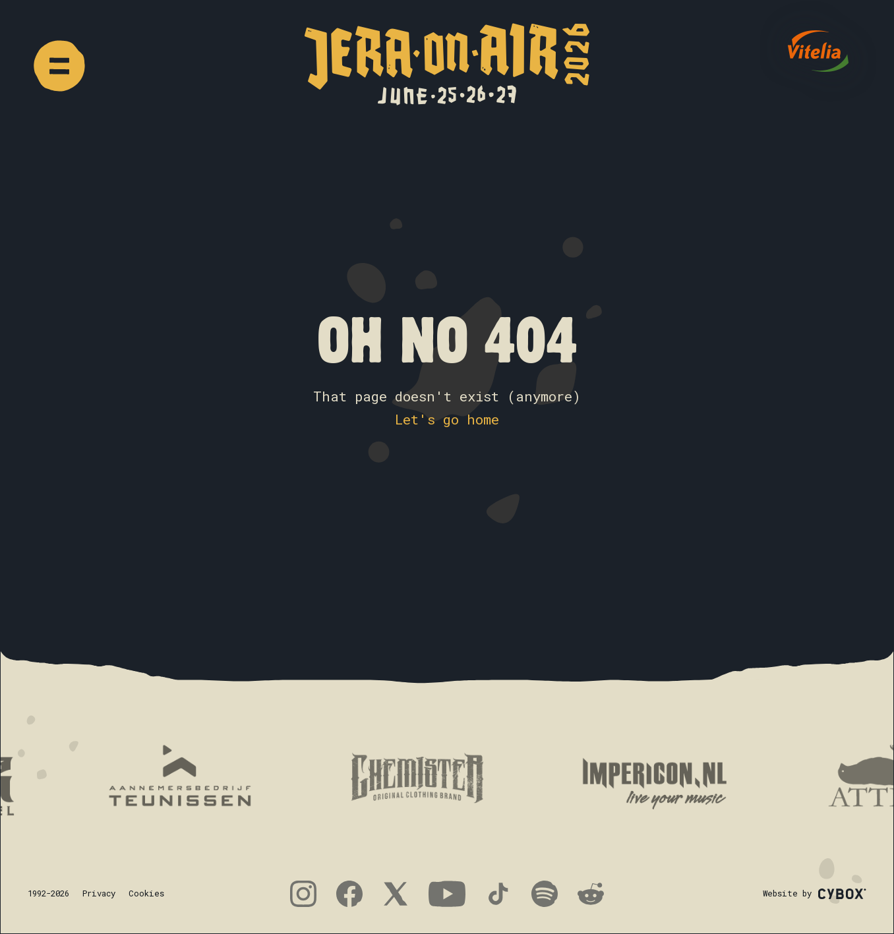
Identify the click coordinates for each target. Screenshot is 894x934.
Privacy (98, 893)
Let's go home (447, 419)
